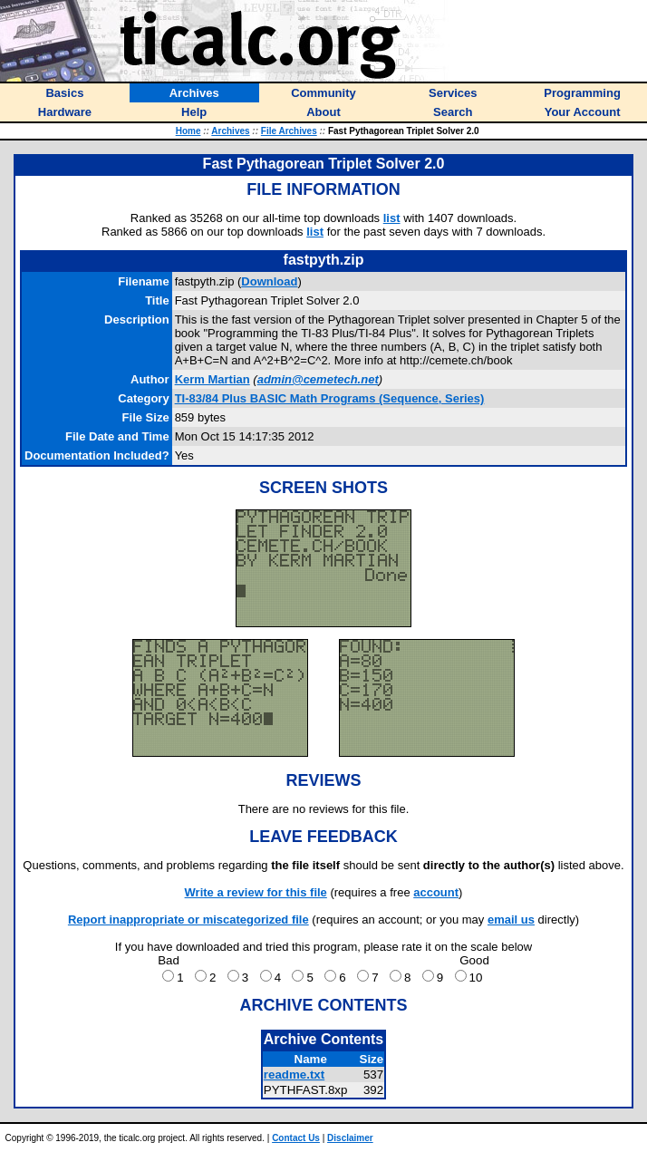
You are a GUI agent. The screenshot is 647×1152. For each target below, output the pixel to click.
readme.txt (294, 1074)
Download (269, 281)
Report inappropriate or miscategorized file (188, 919)
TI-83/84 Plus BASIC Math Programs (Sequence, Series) (330, 398)
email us (511, 919)
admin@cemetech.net (318, 379)
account (436, 892)
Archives (230, 131)
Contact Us (296, 1138)
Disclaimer (350, 1138)
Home (188, 131)
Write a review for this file (256, 892)
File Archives (289, 131)
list (392, 218)
